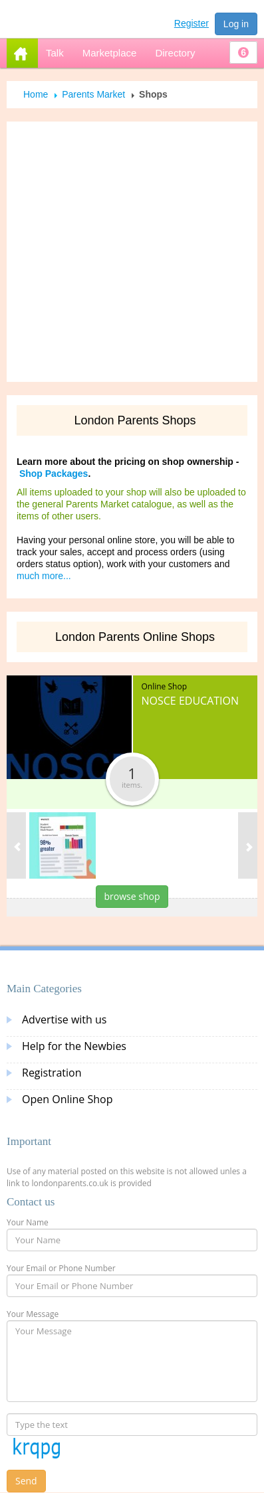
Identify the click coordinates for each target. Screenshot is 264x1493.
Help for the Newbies (74, 1046)
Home (35, 94)
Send (26, 1480)
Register (191, 23)
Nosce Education (190, 700)
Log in (236, 24)
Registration (52, 1073)
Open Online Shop (67, 1099)
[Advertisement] (127, 252)
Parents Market (93, 94)
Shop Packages (53, 473)
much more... (44, 576)
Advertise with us (64, 1019)
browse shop (132, 896)
